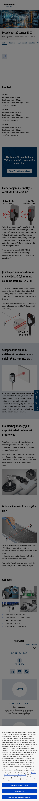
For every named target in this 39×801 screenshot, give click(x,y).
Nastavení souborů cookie (19, 785)
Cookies (33, 773)
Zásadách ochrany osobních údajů (15, 775)
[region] (19, 763)
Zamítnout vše (19, 791)
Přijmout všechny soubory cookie (19, 797)
